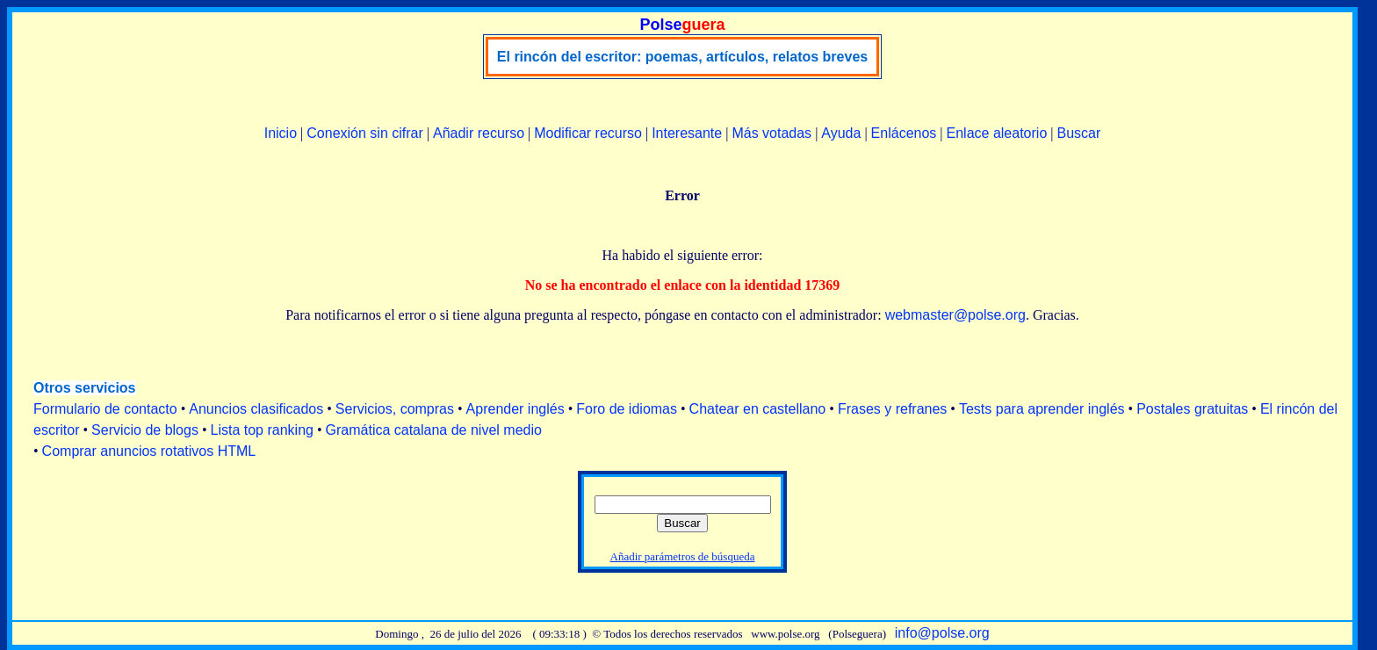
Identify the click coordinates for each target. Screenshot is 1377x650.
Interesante (687, 133)
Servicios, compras (394, 408)
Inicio (280, 133)
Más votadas (771, 133)
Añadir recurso (478, 133)
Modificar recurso (588, 133)
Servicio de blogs (144, 429)
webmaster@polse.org (955, 314)
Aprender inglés (515, 408)
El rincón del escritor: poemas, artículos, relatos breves (682, 56)
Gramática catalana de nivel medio (434, 429)
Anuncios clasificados (256, 408)
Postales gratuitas (1192, 408)
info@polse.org (942, 632)
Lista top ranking (262, 429)
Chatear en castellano (757, 408)
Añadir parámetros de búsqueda (682, 556)
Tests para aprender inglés (1042, 408)
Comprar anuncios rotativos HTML (149, 451)
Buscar (1078, 133)
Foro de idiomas (626, 408)
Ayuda (841, 133)
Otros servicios (84, 387)
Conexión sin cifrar (364, 133)
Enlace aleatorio (997, 133)
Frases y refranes (892, 408)
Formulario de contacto (105, 408)
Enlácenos (904, 133)
